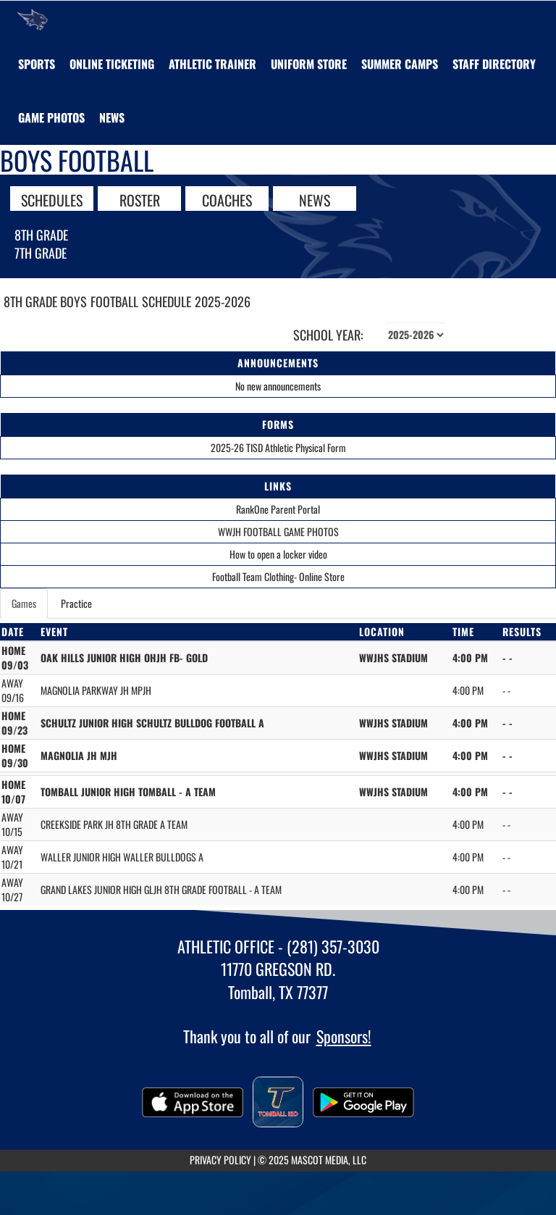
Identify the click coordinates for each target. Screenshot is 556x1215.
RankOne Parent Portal (278, 509)
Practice (76, 603)
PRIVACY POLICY (220, 1159)
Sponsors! (343, 1036)
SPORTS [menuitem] (36, 63)
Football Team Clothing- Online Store (278, 576)
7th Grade (40, 252)
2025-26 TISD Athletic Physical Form (278, 447)
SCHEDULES (52, 199)
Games (24, 603)
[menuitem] (111, 64)
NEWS (314, 199)
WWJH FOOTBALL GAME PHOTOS (278, 531)
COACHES (227, 199)
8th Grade (41, 234)
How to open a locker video (278, 553)
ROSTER (139, 199)
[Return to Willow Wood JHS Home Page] (32, 19)
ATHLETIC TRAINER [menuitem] (212, 63)
